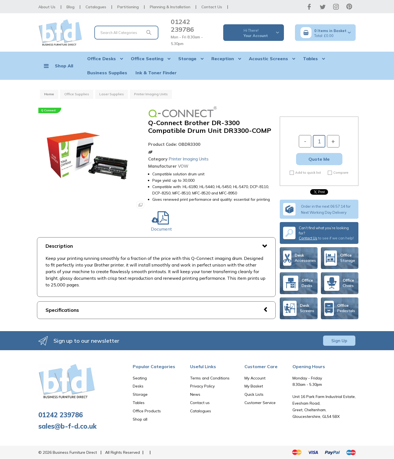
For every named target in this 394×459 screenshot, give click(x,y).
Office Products (147, 410)
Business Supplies (107, 72)
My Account (254, 378)
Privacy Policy (202, 386)
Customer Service (260, 402)
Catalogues (96, 6)
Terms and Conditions (210, 378)
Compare (338, 172)
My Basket (253, 386)
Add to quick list (305, 173)
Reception (222, 58)
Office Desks (101, 58)
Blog (70, 6)
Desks (138, 386)
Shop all (140, 419)
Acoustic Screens (268, 58)
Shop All (64, 65)
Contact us (200, 402)
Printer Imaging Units (151, 94)
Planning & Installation (170, 6)
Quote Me (319, 159)
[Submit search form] (149, 32)
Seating (140, 378)
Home (49, 94)
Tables (310, 58)
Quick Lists (253, 394)
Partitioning (128, 6)
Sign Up (339, 340)
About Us (46, 6)
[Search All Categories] (126, 32)
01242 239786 (182, 25)
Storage (187, 58)
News (195, 394)
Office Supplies (76, 94)
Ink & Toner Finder (156, 72)
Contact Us (211, 6)
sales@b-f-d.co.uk (67, 426)
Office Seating (147, 58)
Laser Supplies (111, 94)
